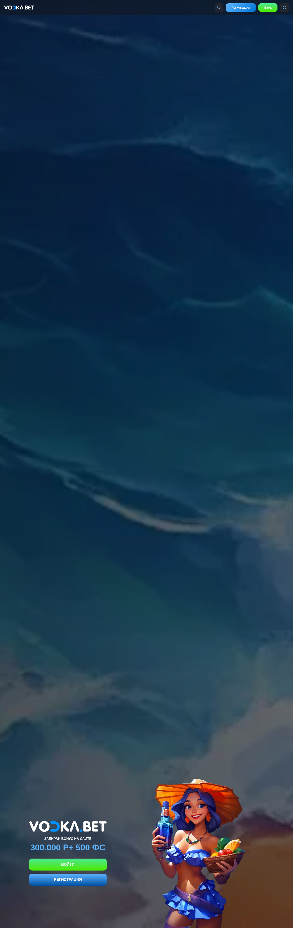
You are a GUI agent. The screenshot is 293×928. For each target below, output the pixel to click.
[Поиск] (219, 7)
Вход (268, 7)
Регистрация (241, 7)
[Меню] (284, 7)
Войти (67, 864)
